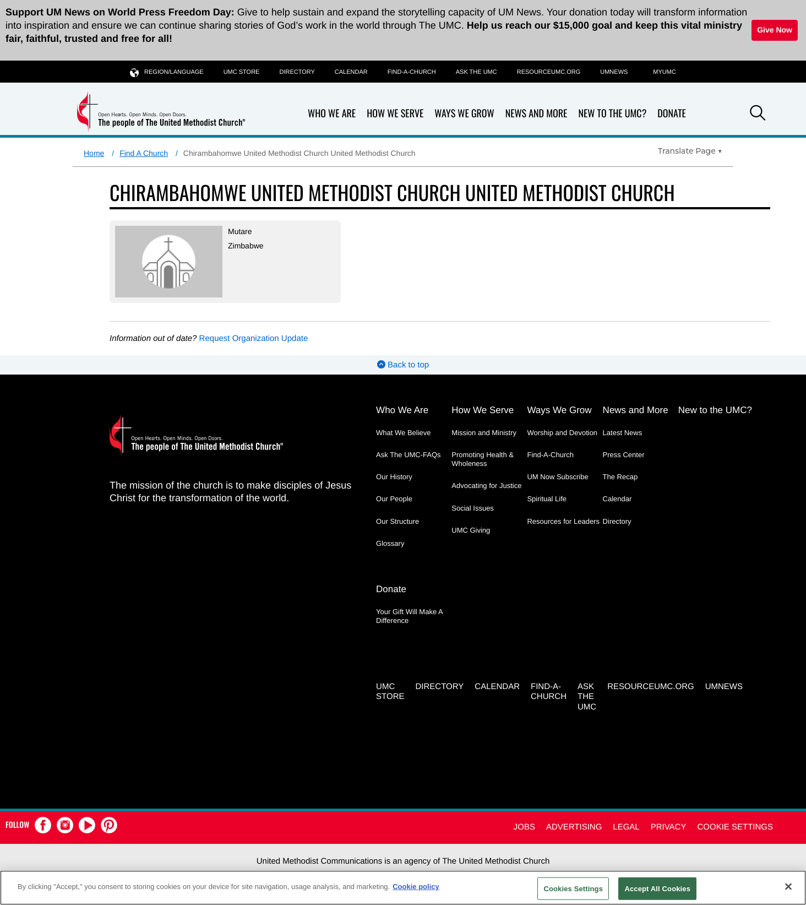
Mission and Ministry (483, 433)
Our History (394, 477)
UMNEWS (614, 72)
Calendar (351, 72)
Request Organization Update (253, 338)
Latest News (622, 433)
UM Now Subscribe (557, 477)
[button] (757, 114)
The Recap (620, 477)
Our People (394, 499)
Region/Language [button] (167, 72)
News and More (536, 113)
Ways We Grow (464, 113)
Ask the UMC (476, 72)
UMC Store (242, 72)
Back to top (403, 365)
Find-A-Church (412, 72)
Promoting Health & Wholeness (482, 459)
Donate (671, 113)
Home (94, 153)
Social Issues (472, 508)
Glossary (390, 543)
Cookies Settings (573, 888)
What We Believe (403, 433)
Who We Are (331, 113)
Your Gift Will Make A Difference (409, 616)
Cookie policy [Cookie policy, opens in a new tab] (416, 886)
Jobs (524, 827)
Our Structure (397, 521)
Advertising (574, 827)
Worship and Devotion (562, 433)
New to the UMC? (612, 113)
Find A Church (143, 153)
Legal (626, 827)
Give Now (774, 29)
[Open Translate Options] (690, 151)
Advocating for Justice (486, 485)
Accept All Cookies (657, 888)
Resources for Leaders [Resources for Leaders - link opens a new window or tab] (563, 521)
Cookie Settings (735, 827)
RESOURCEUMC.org (549, 72)
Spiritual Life (547, 499)
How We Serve (395, 113)
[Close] (788, 886)
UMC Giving (470, 530)
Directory (296, 72)
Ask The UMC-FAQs (408, 455)
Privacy (669, 827)
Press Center (624, 455)
